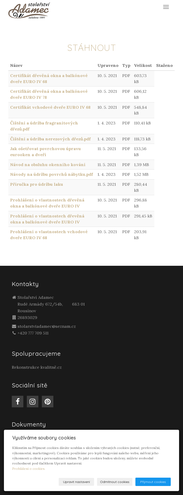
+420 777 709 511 (33, 333)
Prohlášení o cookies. (28, 469)
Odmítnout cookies (114, 482)
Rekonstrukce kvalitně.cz (37, 367)
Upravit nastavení (76, 482)
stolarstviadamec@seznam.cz (47, 326)
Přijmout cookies (153, 482)
